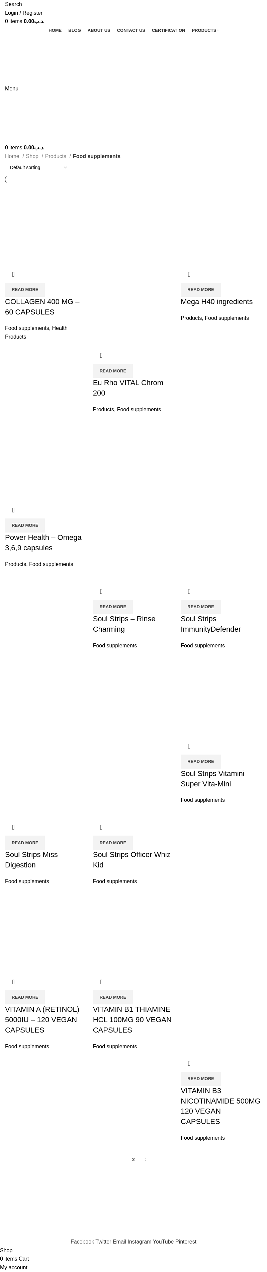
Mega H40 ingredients (217, 301)
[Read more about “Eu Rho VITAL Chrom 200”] (113, 371)
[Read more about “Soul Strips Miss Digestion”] (25, 843)
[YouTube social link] (164, 1242)
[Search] (13, 4)
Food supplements (27, 328)
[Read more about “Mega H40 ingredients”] (200, 290)
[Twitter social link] (104, 1242)
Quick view (13, 274)
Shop (33, 156)
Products (56, 156)
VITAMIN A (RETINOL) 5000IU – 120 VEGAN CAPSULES (42, 1019)
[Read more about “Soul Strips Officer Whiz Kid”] (113, 843)
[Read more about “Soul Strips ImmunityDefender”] (200, 607)
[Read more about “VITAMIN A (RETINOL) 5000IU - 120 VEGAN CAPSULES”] (25, 997)
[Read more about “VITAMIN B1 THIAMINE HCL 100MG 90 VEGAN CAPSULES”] (113, 997)
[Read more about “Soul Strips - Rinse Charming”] (113, 607)
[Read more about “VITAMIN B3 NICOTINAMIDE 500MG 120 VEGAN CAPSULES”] (200, 1079)
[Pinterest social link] (185, 1242)
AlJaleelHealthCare (71, 1183)
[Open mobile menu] (11, 88)
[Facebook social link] (83, 1242)
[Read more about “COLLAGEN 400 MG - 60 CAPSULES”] (25, 290)
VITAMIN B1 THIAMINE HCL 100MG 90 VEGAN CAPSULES (132, 1019)
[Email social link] (120, 1242)
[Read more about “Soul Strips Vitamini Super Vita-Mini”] (200, 762)
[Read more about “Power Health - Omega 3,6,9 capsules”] (25, 525)
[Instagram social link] (140, 1242)
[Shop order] (38, 167)
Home (13, 156)
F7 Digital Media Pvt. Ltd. (151, 1183)
